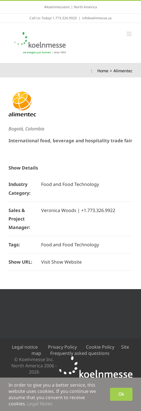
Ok (121, 394)
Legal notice (25, 347)
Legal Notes (39, 404)
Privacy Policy (62, 347)
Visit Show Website (61, 262)
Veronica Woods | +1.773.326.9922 (78, 210)
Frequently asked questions (80, 353)
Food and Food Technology (70, 184)
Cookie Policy (100, 347)
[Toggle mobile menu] (129, 34)
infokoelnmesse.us (97, 18)
